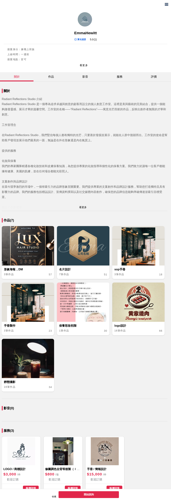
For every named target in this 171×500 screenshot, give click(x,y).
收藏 (54, 496)
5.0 (91, 39)
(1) (95, 39)
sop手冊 (119, 269)
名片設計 (65, 269)
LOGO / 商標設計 (14, 469)
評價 (154, 76)
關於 (17, 76)
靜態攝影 (10, 381)
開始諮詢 (89, 494)
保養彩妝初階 (67, 325)
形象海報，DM (13, 269)
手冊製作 (10, 325)
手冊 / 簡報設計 (97, 469)
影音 (85, 76)
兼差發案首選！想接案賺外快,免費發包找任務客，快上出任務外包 (17, 5)
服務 (119, 76)
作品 (51, 76)
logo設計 (120, 325)
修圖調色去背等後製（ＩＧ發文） (66, 469)
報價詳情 (31, 488)
